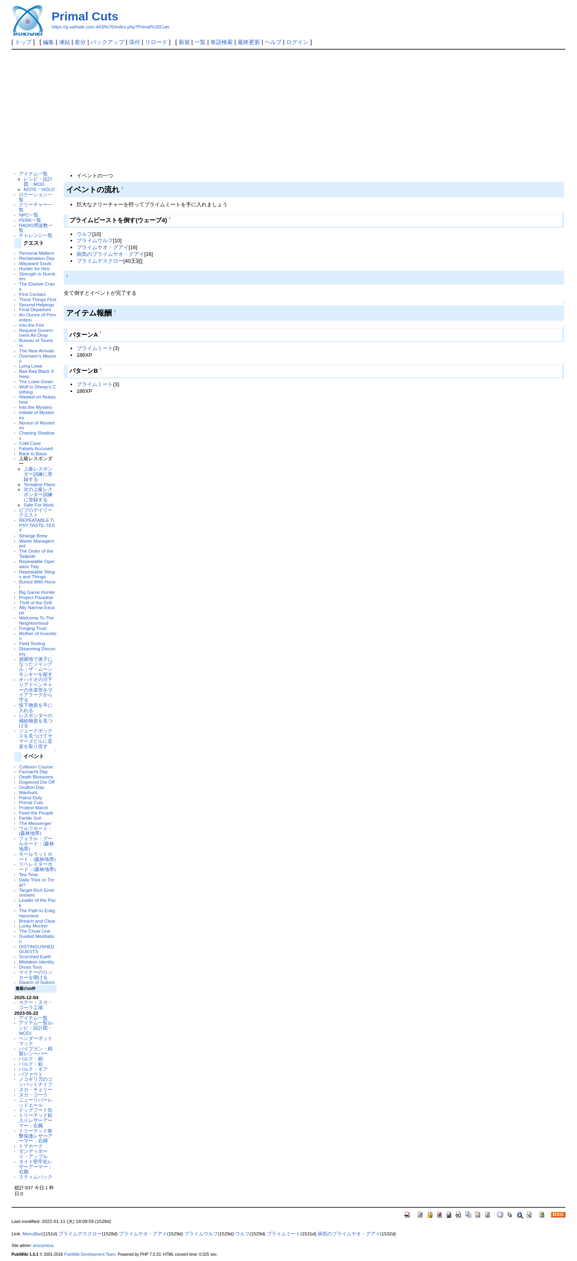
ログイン (297, 42)
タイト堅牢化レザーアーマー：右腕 (35, 1167)
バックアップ (107, 42)
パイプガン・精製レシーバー (35, 1051)
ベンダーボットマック (35, 1041)
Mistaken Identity (36, 961)
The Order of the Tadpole (36, 553)
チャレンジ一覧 (35, 235)
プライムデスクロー (100, 261)
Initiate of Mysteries (36, 415)
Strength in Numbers (37, 276)
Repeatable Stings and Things (36, 574)
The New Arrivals (36, 350)
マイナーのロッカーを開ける (35, 974)
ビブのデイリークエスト (35, 512)
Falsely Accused (35, 448)
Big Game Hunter (37, 592)
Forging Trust (32, 628)
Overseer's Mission (37, 358)
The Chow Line (34, 930)
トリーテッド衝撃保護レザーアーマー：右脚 (35, 1136)
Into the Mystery (35, 407)
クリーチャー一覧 (35, 207)
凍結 (64, 42)
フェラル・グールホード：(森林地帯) (36, 843)
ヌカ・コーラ (33, 1094)
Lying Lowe (30, 365)
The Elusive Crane (36, 286)
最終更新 (249, 42)
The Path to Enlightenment (36, 913)
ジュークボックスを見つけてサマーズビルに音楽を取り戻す (35, 738)
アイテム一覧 (33, 173)
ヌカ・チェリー (35, 1089)
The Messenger (35, 823)
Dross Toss (30, 966)
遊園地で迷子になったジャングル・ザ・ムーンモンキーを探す (35, 666)
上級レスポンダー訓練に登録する (38, 474)
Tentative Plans (39, 484)
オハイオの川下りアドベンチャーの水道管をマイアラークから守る (35, 689)
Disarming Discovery (37, 651)
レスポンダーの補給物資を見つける (35, 720)
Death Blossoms (36, 776)
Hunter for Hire (34, 268)
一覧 (200, 42)
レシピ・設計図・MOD (38, 181)
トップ (23, 42)
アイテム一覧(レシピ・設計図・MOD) (36, 1028)
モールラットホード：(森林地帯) (37, 856)
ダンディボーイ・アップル (33, 1153)
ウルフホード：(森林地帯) (35, 831)
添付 (134, 42)
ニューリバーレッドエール (35, 1102)
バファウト (31, 1074)
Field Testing (32, 643)
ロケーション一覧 (35, 197)
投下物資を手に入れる (35, 707)
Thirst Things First (37, 299)
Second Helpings (36, 304)
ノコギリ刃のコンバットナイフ (35, 1081)
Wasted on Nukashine (37, 399)
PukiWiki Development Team (89, 1254)
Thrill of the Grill (35, 602)
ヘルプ (273, 42)
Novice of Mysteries (36, 425)
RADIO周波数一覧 (36, 228)
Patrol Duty (30, 797)
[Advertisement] (288, 110)
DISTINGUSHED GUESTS (36, 949)
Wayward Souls (35, 263)
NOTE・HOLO (39, 189)
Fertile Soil (30, 818)
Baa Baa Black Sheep (36, 373)
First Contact (32, 294)
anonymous (43, 1245)
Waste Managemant (36, 543)
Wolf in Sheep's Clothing (37, 389)
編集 (48, 42)
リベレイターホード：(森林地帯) (37, 866)
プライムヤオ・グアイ (103, 247)
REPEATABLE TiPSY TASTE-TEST (36, 525)
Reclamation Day (36, 258)
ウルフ (84, 234)
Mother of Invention (37, 636)
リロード (156, 42)
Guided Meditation (36, 938)
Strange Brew (33, 535)
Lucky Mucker (33, 925)
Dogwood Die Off (36, 781)
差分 (80, 42)
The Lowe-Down (36, 381)
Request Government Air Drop (36, 333)
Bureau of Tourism (36, 343)
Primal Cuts (85, 16)
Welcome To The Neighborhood (36, 620)
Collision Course (36, 766)
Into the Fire (31, 325)
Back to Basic (33, 453)
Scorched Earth (35, 956)
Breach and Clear (37, 920)
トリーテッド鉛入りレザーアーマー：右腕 (35, 1120)
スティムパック (35, 1176)
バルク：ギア (33, 1069)
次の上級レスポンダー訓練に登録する (38, 494)
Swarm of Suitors (36, 982)
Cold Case (29, 443)
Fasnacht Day (33, 771)
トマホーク (31, 1145)
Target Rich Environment (36, 892)
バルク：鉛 (31, 1063)
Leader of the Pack (37, 902)
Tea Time (28, 874)
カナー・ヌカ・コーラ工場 (35, 1005)
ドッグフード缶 (35, 1109)
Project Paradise (36, 597)
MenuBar (31, 1233)
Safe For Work (39, 504)
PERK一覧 (30, 220)
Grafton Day (31, 787)
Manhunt (28, 792)
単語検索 (221, 42)
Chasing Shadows (36, 435)
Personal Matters (36, 252)
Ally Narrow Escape (36, 610)
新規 (184, 42)
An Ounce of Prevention (37, 317)
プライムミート (95, 348)
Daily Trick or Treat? (36, 882)
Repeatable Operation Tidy (36, 564)
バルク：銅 (31, 1058)
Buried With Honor (37, 584)
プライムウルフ (95, 240)
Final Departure (35, 309)
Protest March (33, 807)
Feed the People (36, 812)
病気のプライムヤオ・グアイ (110, 254)
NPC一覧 (28, 214)
